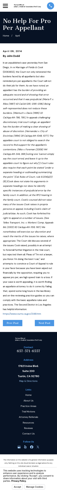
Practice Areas (28, 406)
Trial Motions (28, 411)
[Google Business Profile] (19, 447)
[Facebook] (31, 447)
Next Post (44, 323)
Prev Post (13, 323)
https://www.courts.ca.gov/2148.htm (22, 313)
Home (28, 395)
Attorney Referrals (28, 417)
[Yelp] (25, 447)
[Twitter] (38, 447)
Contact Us (28, 433)
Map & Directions (28, 381)
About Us (28, 400)
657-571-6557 (28, 351)
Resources (28, 422)
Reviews (28, 428)
